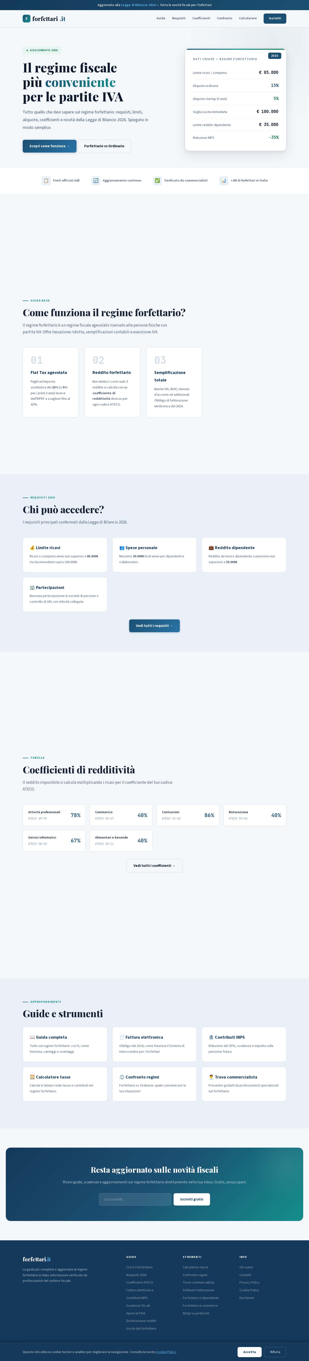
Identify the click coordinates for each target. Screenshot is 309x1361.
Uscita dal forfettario (141, 1328)
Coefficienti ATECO (139, 1282)
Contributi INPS (137, 1298)
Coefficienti (201, 18)
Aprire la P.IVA (136, 1313)
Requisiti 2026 (136, 1275)
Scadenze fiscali (138, 1305)
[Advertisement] (154, 236)
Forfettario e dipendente (201, 1298)
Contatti (245, 1275)
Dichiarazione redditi (141, 1321)
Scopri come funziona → (49, 146)
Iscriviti (275, 18)
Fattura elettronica (139, 1290)
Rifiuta (275, 1352)
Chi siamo (246, 1267)
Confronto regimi (195, 1275)
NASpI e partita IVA (196, 1313)
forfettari (44, 19)
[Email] (135, 1199)
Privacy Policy (249, 1282)
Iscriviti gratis (191, 1199)
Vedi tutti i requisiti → (154, 625)
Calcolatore (248, 18)
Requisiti (179, 18)
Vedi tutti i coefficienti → (154, 865)
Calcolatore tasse (195, 1267)
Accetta (249, 1352)
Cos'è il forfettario (139, 1267)
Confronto (224, 18)
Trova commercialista (198, 1282)
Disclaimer (246, 1298)
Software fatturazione (198, 1290)
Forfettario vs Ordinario (104, 146)
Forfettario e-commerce (200, 1305)
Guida (160, 18)
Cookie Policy (249, 1290)
